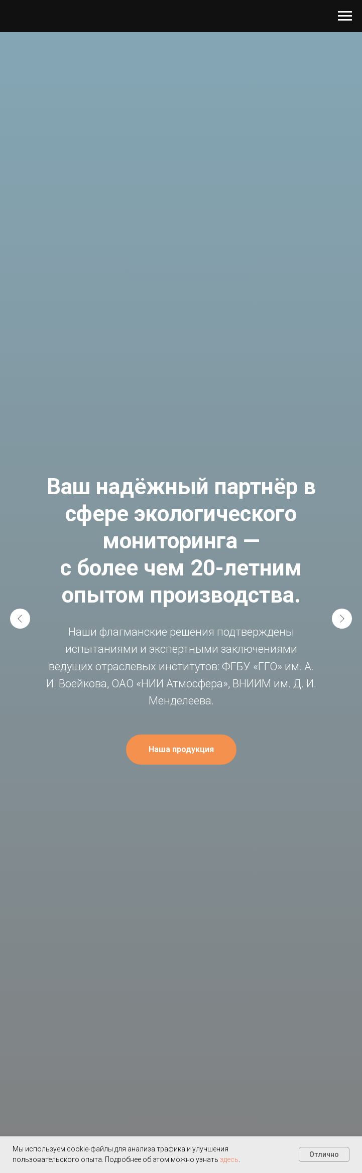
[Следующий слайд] (342, 619)
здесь (229, 1159)
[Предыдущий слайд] (20, 619)
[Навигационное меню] (345, 16)
